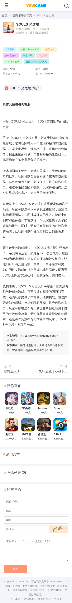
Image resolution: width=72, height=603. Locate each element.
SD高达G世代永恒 (32, 408)
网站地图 (29, 599)
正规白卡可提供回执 (36, 61)
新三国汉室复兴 (14, 434)
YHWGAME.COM (58, 581)
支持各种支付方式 (30, 49)
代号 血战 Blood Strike (54, 371)
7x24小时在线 (12, 61)
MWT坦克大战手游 (33, 434)
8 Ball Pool (61, 434)
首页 (4, 15)
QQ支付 (43, 55)
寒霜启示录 (11, 371)
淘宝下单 (27, 55)
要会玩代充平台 (40, 581)
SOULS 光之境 (27, 24)
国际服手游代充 (22, 15)
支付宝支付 (11, 55)
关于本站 (15, 599)
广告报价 (57, 599)
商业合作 (43, 599)
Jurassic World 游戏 (50, 408)
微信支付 (50, 49)
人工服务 (9, 49)
